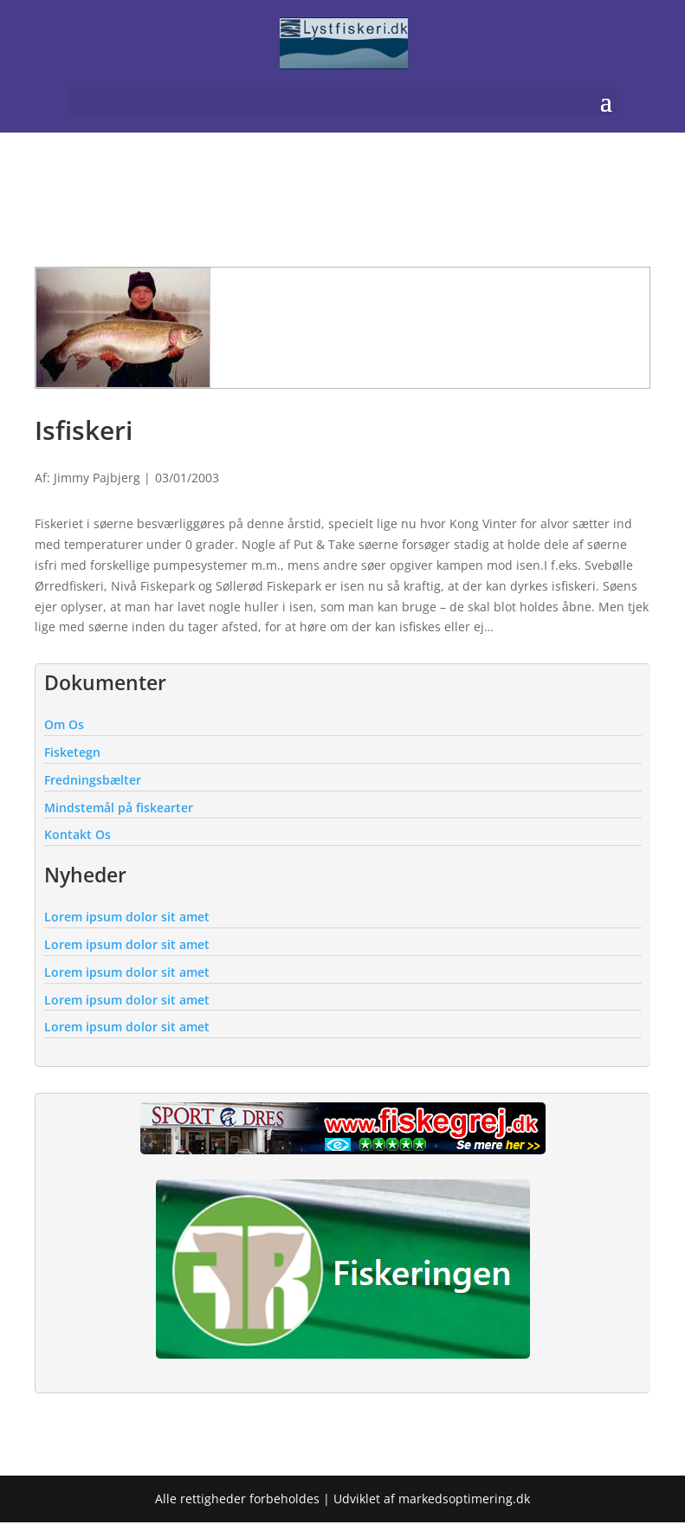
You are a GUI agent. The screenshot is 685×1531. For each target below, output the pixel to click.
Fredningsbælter (92, 780)
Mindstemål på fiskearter (118, 807)
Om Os (64, 724)
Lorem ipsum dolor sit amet (127, 916)
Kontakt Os (77, 834)
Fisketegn (72, 752)
